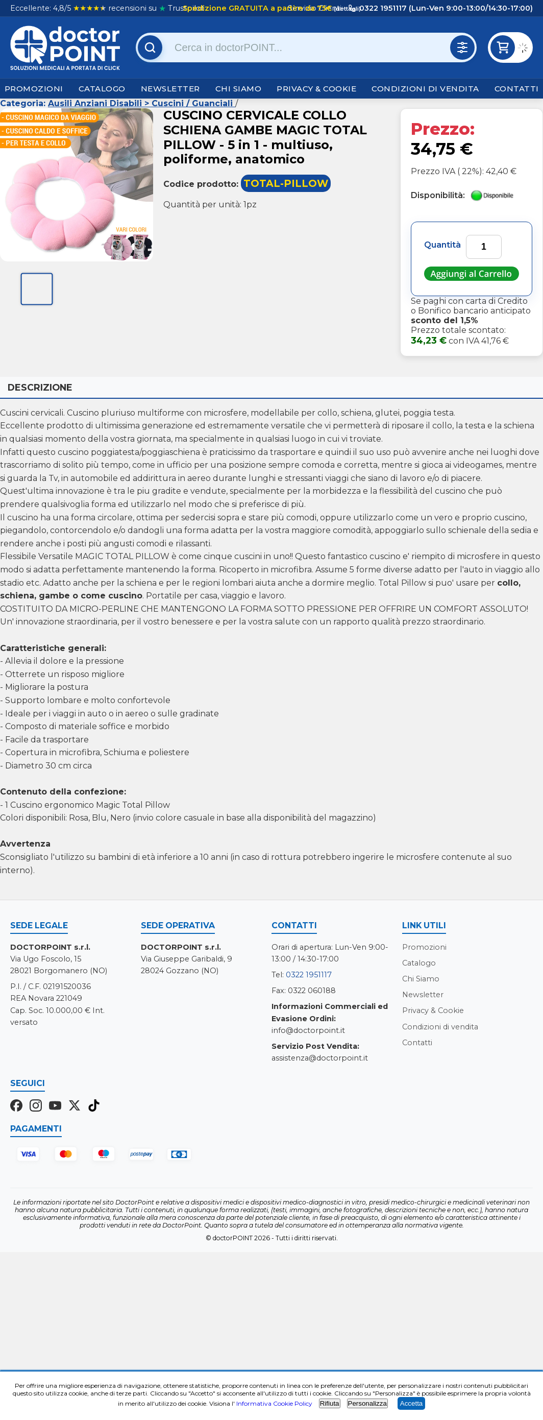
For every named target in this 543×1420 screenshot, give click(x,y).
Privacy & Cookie (316, 88)
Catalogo (102, 88)
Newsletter (170, 88)
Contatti (517, 88)
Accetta (411, 1403)
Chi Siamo (238, 88)
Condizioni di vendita (425, 88)
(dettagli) (346, 8)
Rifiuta (329, 1403)
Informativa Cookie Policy (274, 1403)
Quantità (442, 245)
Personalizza (367, 1403)
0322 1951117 (309, 974)
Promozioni (34, 88)
